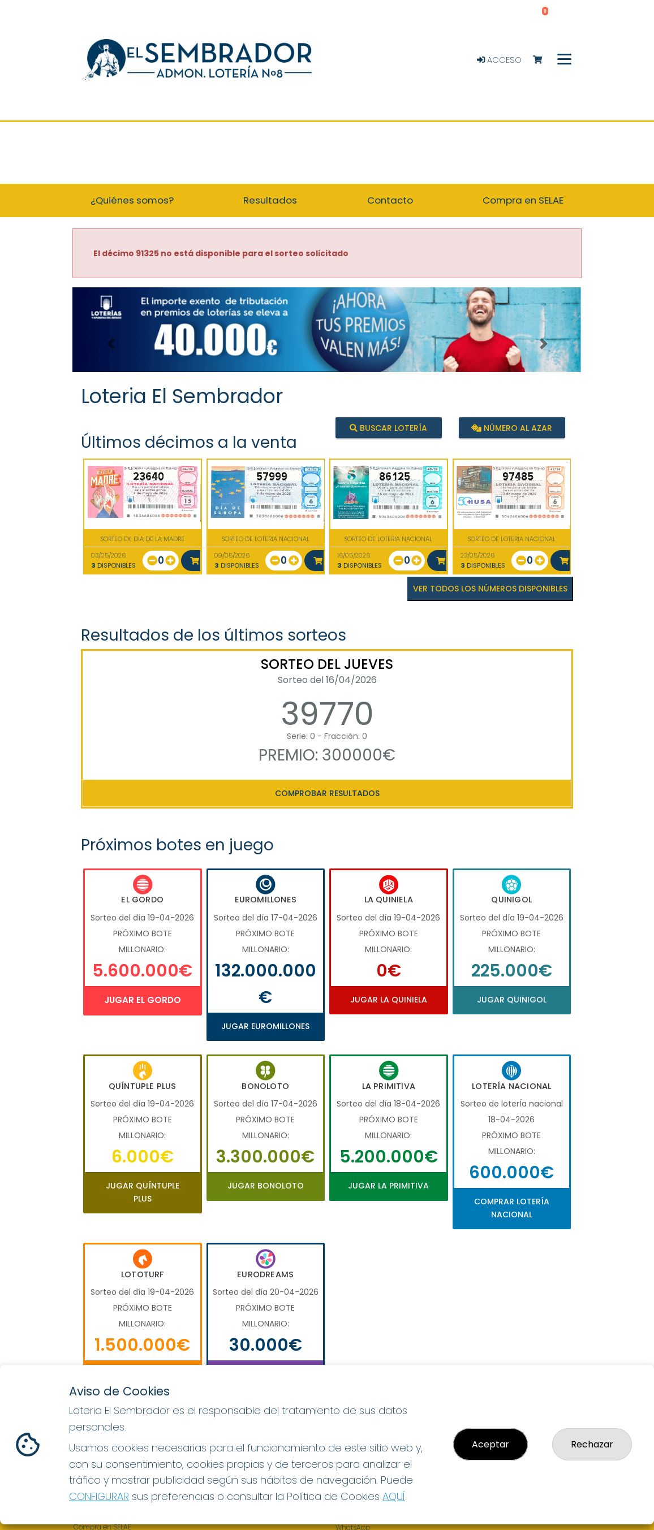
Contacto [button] (390, 200)
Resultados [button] (270, 200)
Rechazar (592, 1444)
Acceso (499, 60)
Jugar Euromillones (265, 1026)
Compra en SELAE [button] (523, 200)
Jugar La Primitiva (388, 1185)
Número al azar (511, 427)
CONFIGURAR (99, 1496)
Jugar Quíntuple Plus (142, 1192)
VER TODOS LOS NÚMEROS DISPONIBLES (490, 588)
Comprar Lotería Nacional (511, 1208)
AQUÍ (393, 1496)
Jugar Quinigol (512, 999)
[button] (110, 344)
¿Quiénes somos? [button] (132, 200)
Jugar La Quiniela (388, 999)
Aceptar (490, 1444)
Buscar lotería (388, 427)
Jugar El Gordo (142, 1000)
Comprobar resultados (327, 793)
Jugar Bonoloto (265, 1185)
